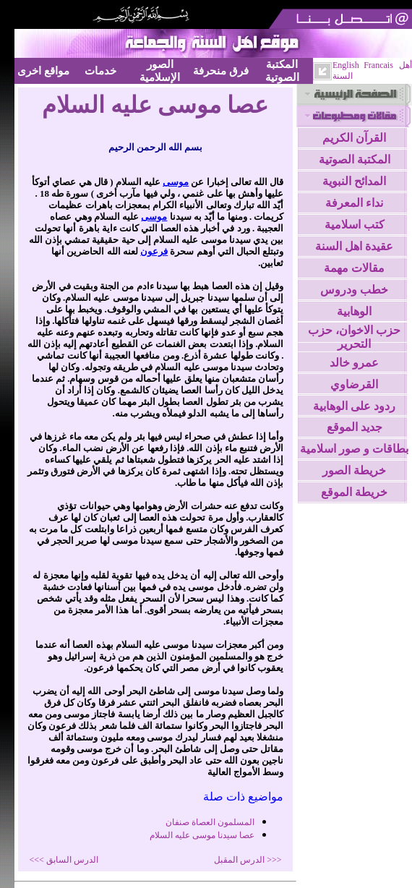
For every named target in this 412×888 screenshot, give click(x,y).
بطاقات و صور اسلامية (354, 449)
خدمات (100, 70)
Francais (378, 65)
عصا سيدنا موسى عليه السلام (202, 835)
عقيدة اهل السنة (354, 246)
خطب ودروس (354, 289)
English (345, 65)
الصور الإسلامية (160, 70)
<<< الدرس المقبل (247, 860)
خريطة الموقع (354, 492)
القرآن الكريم (354, 138)
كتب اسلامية (355, 224)
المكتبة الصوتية (282, 70)
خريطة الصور (354, 470)
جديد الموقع (354, 427)
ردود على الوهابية (354, 406)
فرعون (154, 251)
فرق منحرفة (221, 70)
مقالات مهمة (354, 268)
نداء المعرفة (354, 203)
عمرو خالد (354, 363)
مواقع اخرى (43, 70)
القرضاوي (354, 384)
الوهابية (354, 311)
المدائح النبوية (354, 181)
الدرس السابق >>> (64, 860)
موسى (176, 181)
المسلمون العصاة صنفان (210, 822)
